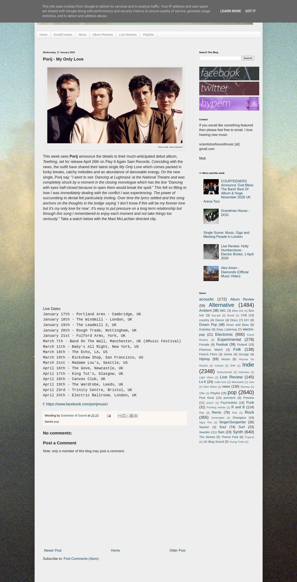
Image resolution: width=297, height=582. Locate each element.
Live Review (231, 377)
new (251, 382)
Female (204, 344)
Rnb (234, 412)
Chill (244, 315)
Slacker (204, 427)
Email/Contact (63, 34)
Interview (243, 372)
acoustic (206, 299)
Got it (250, 11)
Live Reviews (128, 34)
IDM (232, 365)
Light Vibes (206, 377)
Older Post (178, 550)
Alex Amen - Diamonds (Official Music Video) (234, 272)
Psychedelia (229, 402)
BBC (223, 310)
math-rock (220, 382)
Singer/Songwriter (232, 422)
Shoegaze (239, 417)
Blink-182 (237, 310)
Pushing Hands (216, 407)
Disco (234, 320)
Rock (249, 412)
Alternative (221, 305)
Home (43, 34)
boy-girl (216, 315)
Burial (230, 315)
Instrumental (224, 372)
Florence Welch (211, 349)
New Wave (210, 386)
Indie (248, 365)
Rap (201, 412)
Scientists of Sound (74, 415)
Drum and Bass (237, 324)
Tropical (249, 437)
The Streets (207, 437)
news (226, 386)
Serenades (217, 417)
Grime (228, 354)
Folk (237, 349)
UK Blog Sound (213, 441)
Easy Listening (227, 329)
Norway (245, 386)
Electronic (224, 334)
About (82, 34)
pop (56, 421)
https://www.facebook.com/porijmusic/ (77, 404)
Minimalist (238, 382)
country (204, 320)
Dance (219, 320)
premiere (230, 397)
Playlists (148, 34)
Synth (238, 432)
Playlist (215, 393)
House (225, 359)
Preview (248, 397)
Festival (222, 344)
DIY (246, 320)
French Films (208, 354)
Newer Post (53, 550)
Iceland (219, 365)
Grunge (244, 354)
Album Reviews (103, 34)
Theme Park (229, 437)
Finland (242, 344)
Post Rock (206, 397)
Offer (202, 393)
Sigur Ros (205, 422)
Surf (242, 427)
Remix (216, 412)
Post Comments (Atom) (81, 558)
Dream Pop (208, 324)
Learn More (230, 11)
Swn (221, 432)
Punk (250, 402)
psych (209, 402)
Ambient (205, 310)
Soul (222, 427)
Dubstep (205, 329)
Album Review (242, 299)
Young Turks (236, 441)
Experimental (229, 339)
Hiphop (204, 359)
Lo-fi (202, 382)
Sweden (204, 432)
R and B (238, 407)
